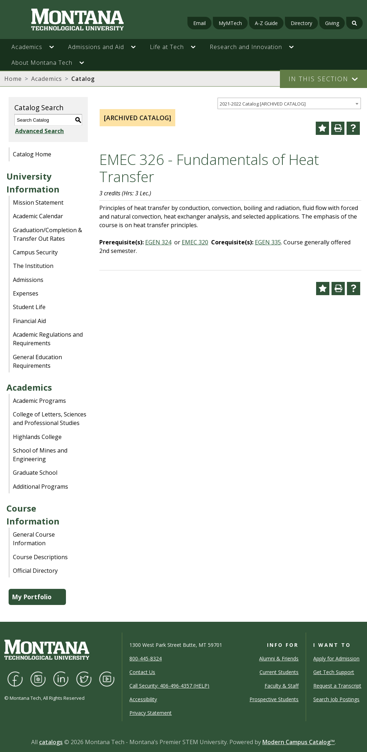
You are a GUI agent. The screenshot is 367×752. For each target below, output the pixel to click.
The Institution (33, 266)
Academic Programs (39, 401)
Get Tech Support (333, 672)
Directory (301, 23)
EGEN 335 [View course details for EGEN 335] (268, 242)
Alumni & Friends (279, 658)
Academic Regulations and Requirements (48, 339)
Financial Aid (29, 321)
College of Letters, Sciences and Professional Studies (49, 418)
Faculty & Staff (281, 685)
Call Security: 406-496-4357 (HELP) (169, 685)
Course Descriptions (40, 557)
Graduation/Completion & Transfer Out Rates (47, 234)
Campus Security (35, 252)
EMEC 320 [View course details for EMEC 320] (195, 242)
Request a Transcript (337, 685)
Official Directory (35, 571)
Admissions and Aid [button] (96, 47)
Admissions (28, 280)
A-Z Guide (266, 23)
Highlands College (37, 437)
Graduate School (35, 473)
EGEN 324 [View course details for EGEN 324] (158, 242)
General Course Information (34, 539)
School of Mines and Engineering (40, 454)
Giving (332, 23)
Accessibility (143, 699)
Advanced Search (38, 131)
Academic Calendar (38, 216)
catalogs (51, 742)
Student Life (29, 307)
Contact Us (142, 672)
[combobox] (289, 103)
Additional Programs (40, 486)
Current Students (279, 672)
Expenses (25, 293)
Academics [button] (26, 47)
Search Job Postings (336, 699)
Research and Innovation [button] (246, 47)
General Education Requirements (37, 361)
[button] (55, 47)
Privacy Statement (150, 712)
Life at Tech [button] (167, 47)
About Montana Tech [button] (41, 63)
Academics (46, 79)
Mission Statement (38, 202)
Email (199, 23)
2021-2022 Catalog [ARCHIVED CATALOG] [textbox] (263, 104)
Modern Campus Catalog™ (298, 742)
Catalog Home (32, 154)
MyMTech (230, 23)
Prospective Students (274, 699)
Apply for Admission (336, 658)
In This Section (318, 78)
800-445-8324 (145, 658)
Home (13, 79)
